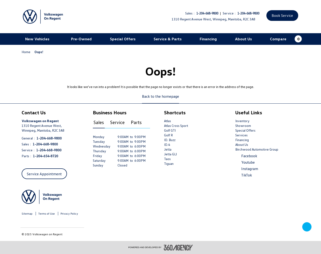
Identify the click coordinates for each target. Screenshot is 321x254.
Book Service (282, 15)
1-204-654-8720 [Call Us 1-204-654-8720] (45, 156)
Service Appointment (44, 173)
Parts (136, 122)
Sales (99, 122)
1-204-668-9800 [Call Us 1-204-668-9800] (207, 13)
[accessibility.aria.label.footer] (178, 247)
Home (26, 52)
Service (117, 122)
